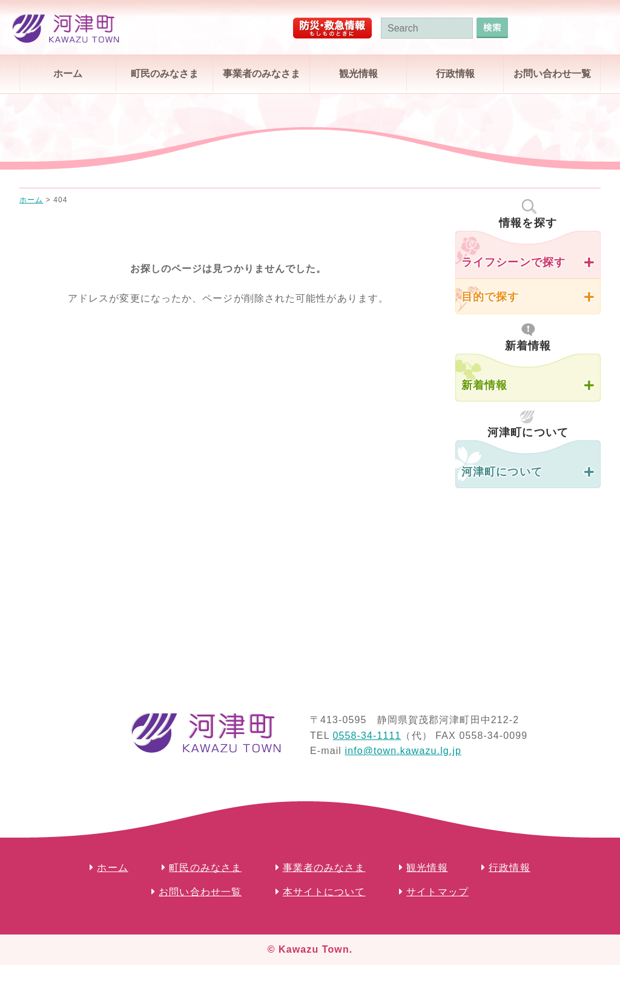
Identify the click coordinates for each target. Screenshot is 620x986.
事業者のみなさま (261, 73)
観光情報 (358, 73)
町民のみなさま (165, 73)
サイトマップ (437, 892)
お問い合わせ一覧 (552, 73)
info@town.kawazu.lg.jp (403, 751)
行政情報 (455, 73)
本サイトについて (324, 892)
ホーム (67, 73)
